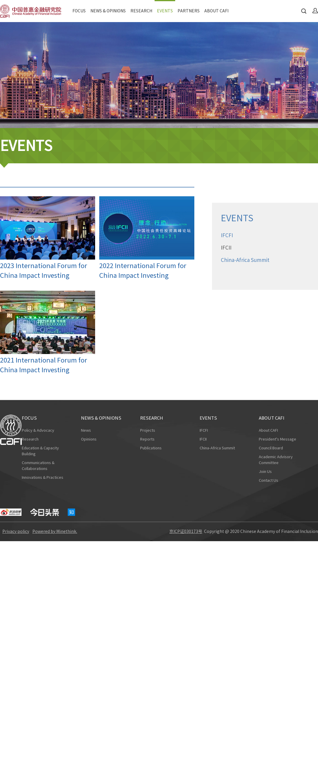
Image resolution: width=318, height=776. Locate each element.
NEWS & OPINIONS (108, 11)
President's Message (277, 439)
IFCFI (204, 430)
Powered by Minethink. (54, 531)
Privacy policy (15, 531)
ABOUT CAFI (216, 11)
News (86, 430)
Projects (147, 430)
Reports (147, 439)
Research (30, 439)
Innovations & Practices (42, 477)
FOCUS (79, 11)
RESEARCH (141, 11)
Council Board (271, 448)
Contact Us (268, 480)
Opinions (89, 439)
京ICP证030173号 (185, 531)
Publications (151, 448)
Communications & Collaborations (38, 466)
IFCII (203, 439)
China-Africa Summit (217, 448)
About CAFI (268, 430)
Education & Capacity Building (40, 451)
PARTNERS (189, 11)
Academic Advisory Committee (276, 460)
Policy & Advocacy (38, 430)
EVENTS (165, 11)
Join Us (265, 471)
